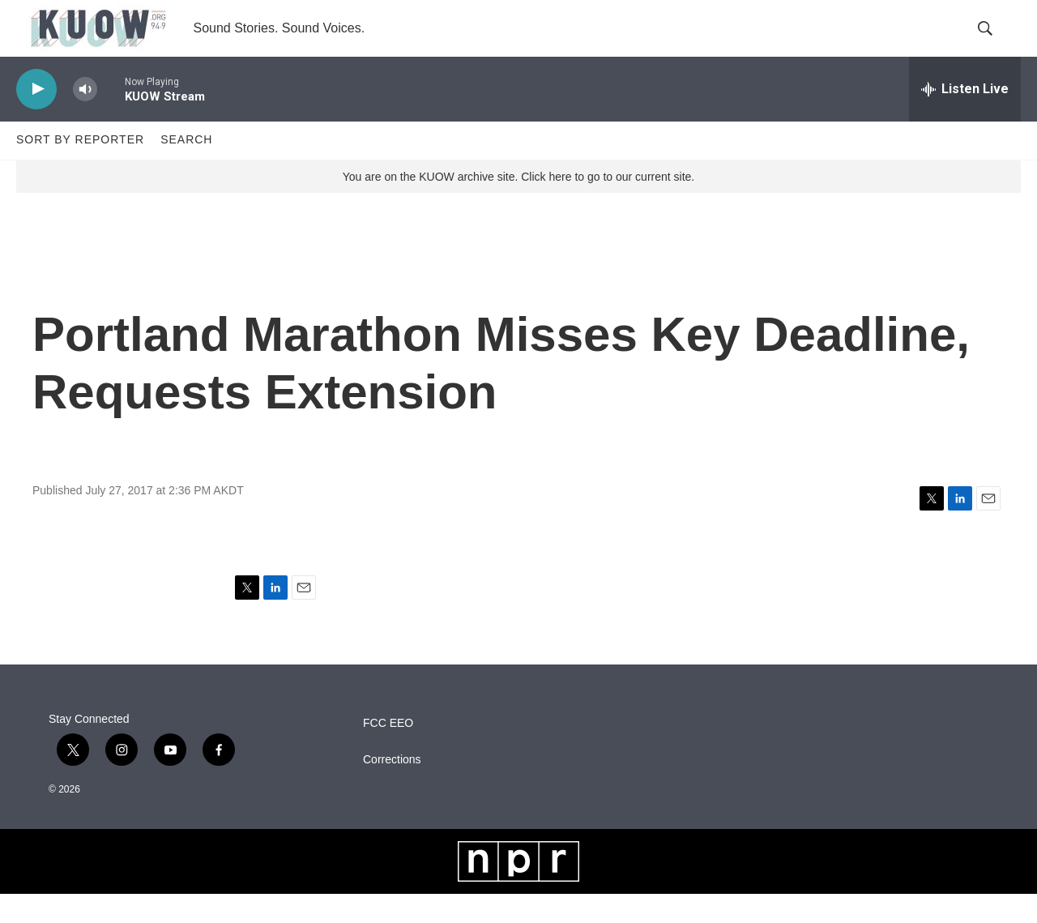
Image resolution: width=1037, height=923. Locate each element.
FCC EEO (388, 752)
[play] (36, 118)
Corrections (392, 788)
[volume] (85, 118)
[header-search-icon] (994, 43)
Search (186, 168)
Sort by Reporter (80, 168)
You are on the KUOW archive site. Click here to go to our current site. (518, 205)
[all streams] (965, 117)
